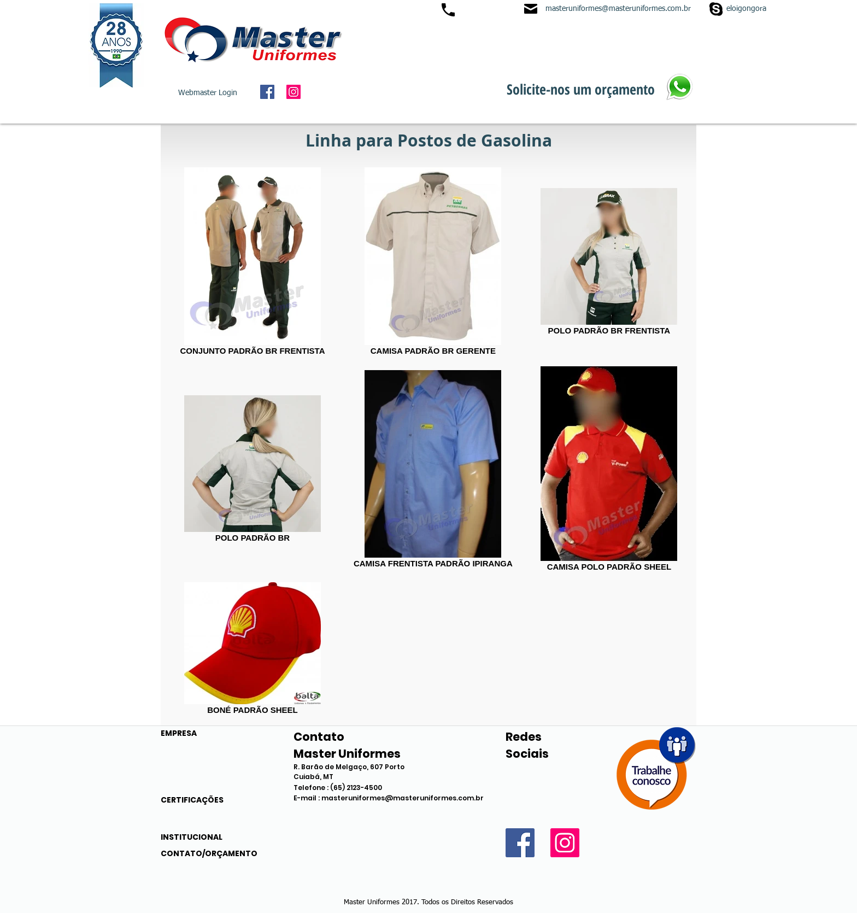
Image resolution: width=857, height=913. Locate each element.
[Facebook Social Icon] (267, 92)
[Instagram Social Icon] (293, 92)
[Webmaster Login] (207, 93)
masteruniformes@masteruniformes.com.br (618, 9)
